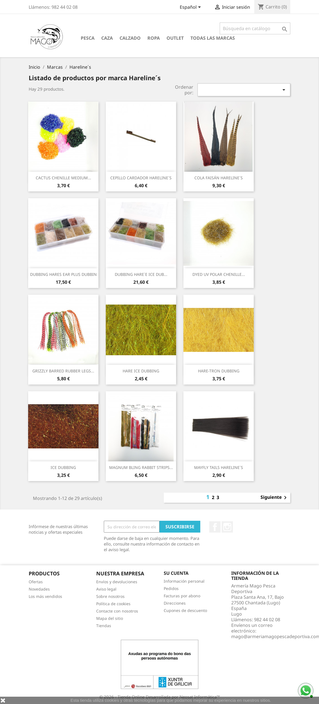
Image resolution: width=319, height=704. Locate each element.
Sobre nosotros (110, 596)
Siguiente (274, 497)
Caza (107, 38)
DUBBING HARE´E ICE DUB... (141, 274)
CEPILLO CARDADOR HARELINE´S (141, 177)
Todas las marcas (212, 38)
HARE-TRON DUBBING (218, 371)
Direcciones (175, 603)
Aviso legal (106, 589)
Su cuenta (176, 573)
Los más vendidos (45, 596)
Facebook (215, 527)
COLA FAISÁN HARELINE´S (218, 177)
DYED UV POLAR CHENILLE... (218, 274)
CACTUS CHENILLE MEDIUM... (63, 177)
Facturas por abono (182, 595)
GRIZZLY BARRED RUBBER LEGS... (63, 371)
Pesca (88, 38)
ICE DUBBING (63, 467)
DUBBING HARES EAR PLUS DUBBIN (63, 274)
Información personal (184, 581)
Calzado (130, 38)
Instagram (227, 527)
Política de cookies (113, 603)
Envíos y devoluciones (116, 581)
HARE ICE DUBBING (141, 371)
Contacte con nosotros (117, 611)
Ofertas (36, 581)
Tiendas (103, 625)
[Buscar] (255, 28)
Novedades (39, 589)
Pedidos (171, 588)
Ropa (153, 38)
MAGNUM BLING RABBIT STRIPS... (141, 467)
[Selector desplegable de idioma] (191, 7)
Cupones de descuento (185, 610)
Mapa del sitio (109, 618)
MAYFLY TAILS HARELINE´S (218, 467)
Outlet (175, 38)
